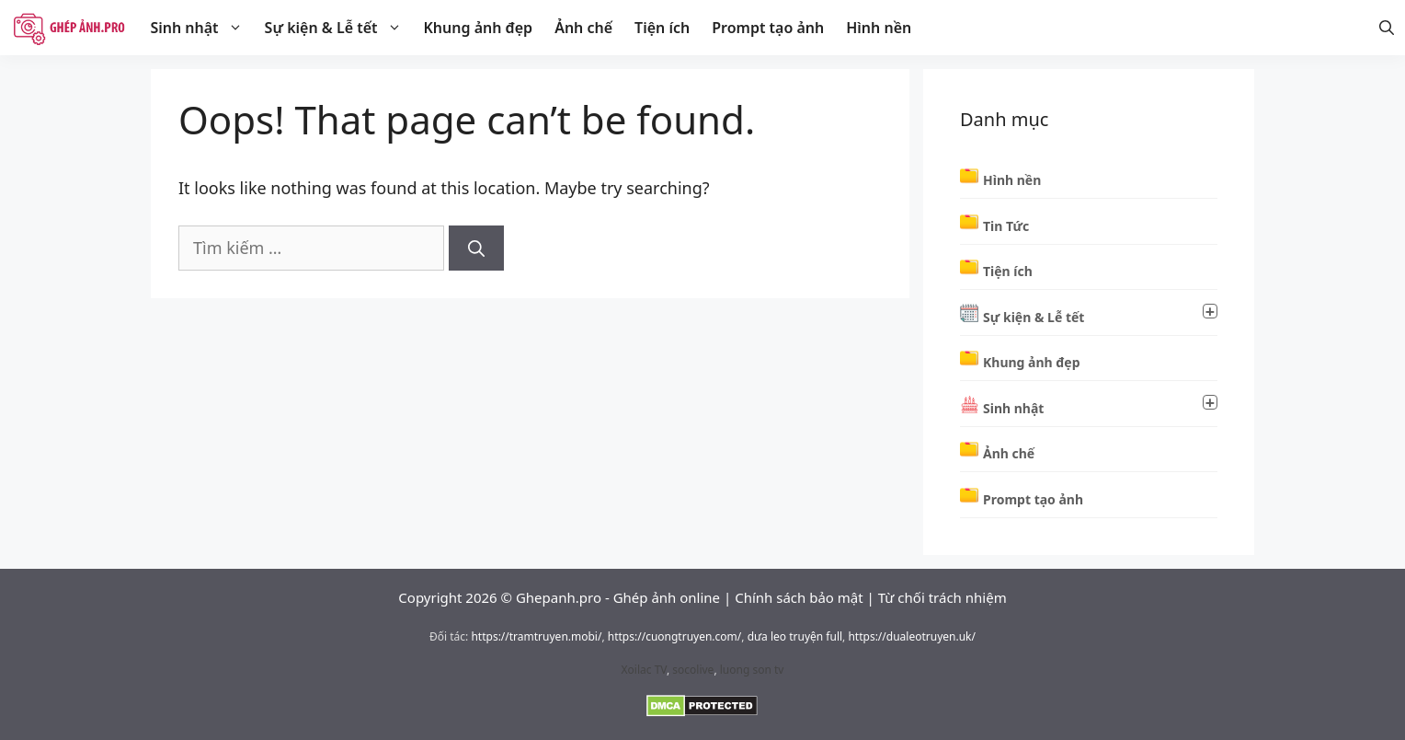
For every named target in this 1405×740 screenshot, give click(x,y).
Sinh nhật (201, 27)
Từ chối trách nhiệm (942, 597)
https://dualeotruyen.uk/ (912, 636)
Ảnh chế (583, 27)
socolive (693, 669)
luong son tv (752, 669)
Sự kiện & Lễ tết (339, 27)
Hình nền (878, 27)
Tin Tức (1006, 226)
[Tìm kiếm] (476, 248)
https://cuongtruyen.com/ (675, 636)
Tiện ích (662, 27)
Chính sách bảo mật (799, 597)
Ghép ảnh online (666, 597)
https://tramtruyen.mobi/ (536, 636)
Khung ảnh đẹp (478, 27)
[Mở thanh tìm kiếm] (1386, 27)
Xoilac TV (644, 669)
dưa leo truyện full (795, 636)
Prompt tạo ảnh (768, 27)
